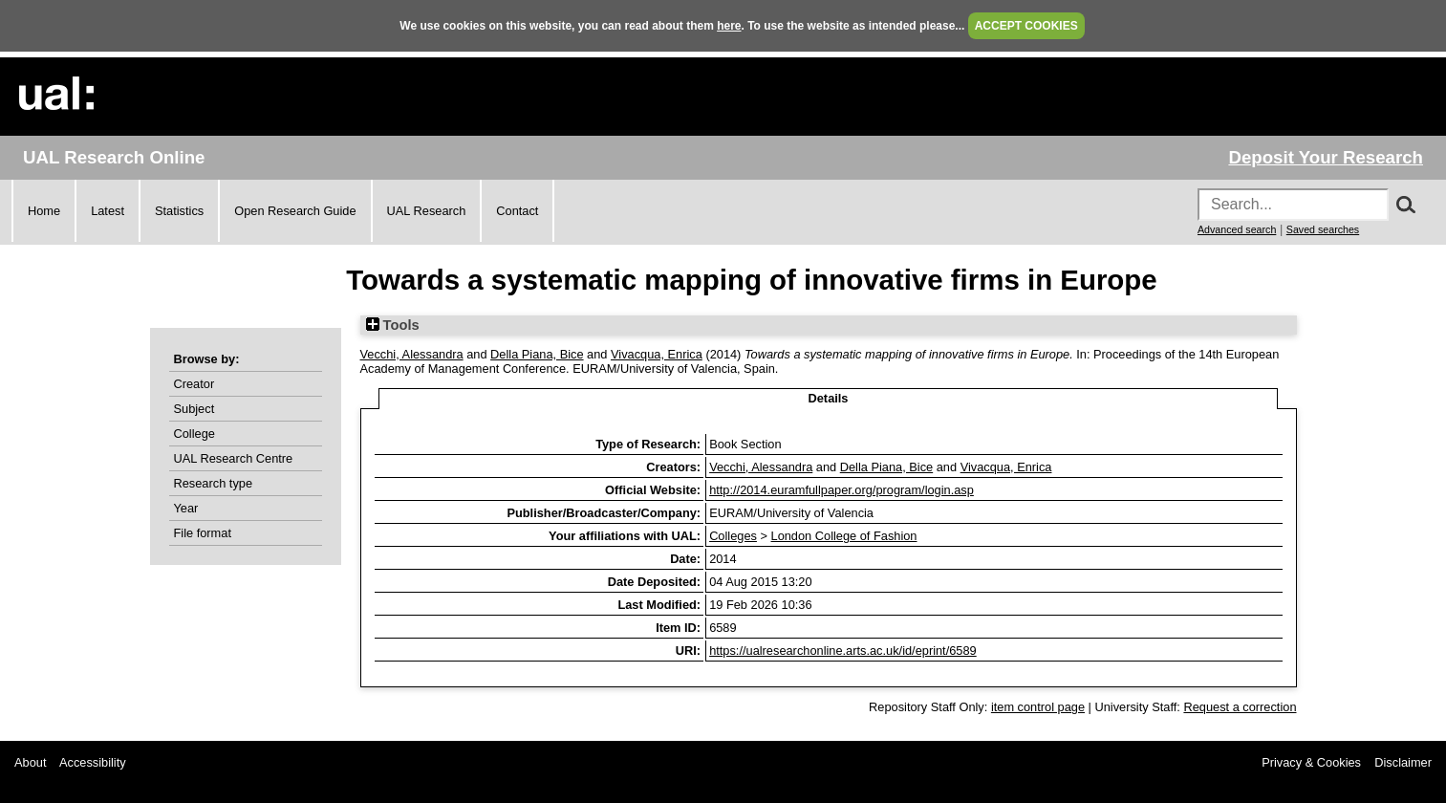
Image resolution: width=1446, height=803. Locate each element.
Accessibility (92, 762)
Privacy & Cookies (1311, 762)
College (194, 433)
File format (202, 533)
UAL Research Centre (233, 458)
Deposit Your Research (1325, 157)
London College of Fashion (844, 536)
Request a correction (1239, 707)
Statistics (179, 211)
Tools (393, 325)
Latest (107, 211)
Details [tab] (829, 398)
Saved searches (1322, 229)
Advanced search (1237, 229)
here (729, 26)
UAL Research (426, 211)
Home (44, 211)
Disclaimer (1403, 762)
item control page (1038, 707)
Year (186, 508)
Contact (517, 211)
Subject (194, 409)
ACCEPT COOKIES (1026, 26)
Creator (194, 384)
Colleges (733, 536)
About (30, 762)
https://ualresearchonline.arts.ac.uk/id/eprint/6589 (843, 650)
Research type (213, 483)
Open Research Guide (295, 211)
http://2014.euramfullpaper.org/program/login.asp (841, 490)
